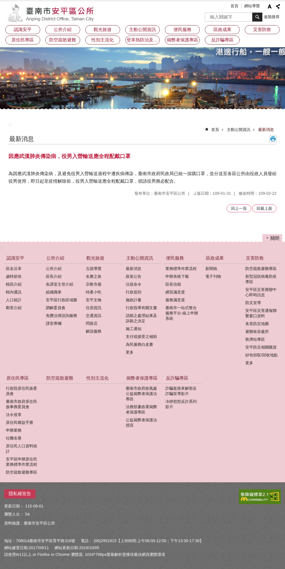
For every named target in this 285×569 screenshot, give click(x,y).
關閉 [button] (274, 238)
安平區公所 (52, 12)
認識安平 (15, 258)
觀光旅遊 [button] (102, 29)
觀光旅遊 (95, 258)
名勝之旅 (93, 276)
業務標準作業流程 (181, 268)
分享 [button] (278, 6)
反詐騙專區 (177, 378)
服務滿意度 (175, 300)
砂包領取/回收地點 (261, 355)
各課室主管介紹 (59, 284)
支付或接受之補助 (141, 336)
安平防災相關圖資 (261, 347)
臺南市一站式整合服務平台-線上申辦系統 (181, 313)
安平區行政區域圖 (61, 300)
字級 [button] (269, 6)
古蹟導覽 (93, 268)
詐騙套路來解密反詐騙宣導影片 (181, 391)
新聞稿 (211, 268)
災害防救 (255, 258)
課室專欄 (53, 323)
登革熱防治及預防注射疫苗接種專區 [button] (143, 39)
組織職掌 (53, 292)
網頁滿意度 (175, 292)
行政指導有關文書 (141, 307)
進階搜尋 (271, 17)
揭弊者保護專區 (142, 378)
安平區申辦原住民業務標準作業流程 (21, 462)
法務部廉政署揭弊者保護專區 (141, 409)
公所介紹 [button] (63, 29)
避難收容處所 (257, 331)
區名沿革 (14, 268)
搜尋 (209, 15)
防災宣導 (253, 302)
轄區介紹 (14, 284)
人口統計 (14, 300)
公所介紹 (55, 258)
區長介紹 (53, 276)
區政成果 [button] (222, 29)
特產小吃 (93, 292)
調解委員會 (55, 307)
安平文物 (93, 300)
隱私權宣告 (20, 493)
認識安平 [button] (23, 29)
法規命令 (133, 284)
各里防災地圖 (257, 323)
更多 (130, 352)
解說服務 (93, 331)
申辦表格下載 (177, 276)
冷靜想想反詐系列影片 (181, 404)
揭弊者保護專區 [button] (182, 39)
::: (10, 125)
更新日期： (14, 506)
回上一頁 (239, 208)
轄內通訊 (14, 292)
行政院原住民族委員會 (21, 391)
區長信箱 (173, 284)
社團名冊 (14, 438)
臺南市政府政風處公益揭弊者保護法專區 (141, 393)
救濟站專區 (255, 339)
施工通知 (133, 328)
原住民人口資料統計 (21, 448)
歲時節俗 (14, 276)
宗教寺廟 (93, 284)
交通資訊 (93, 315)
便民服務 (175, 258)
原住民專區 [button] (22, 39)
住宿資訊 (93, 307)
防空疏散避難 (62, 39)
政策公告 (133, 276)
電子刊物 (213, 276)
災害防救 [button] (262, 29)
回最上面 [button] (264, 208)
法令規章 (14, 414)
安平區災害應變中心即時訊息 (261, 292)
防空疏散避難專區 (261, 268)
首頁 (234, 6)
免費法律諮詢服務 (61, 315)
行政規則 (133, 292)
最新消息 (266, 129)
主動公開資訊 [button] (142, 29)
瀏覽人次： (14, 514)
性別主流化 (102, 39)
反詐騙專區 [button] (222, 39)
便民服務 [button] (182, 29)
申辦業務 (14, 430)
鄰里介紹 (14, 307)
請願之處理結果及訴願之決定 (141, 318)
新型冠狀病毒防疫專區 (261, 279)
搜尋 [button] (257, 17)
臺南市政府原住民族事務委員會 (21, 404)
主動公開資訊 (238, 129)
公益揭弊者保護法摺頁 (141, 422)
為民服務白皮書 (139, 344)
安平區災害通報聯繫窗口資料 (261, 313)
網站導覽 (252, 6)
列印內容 (273, 138)
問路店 (92, 323)
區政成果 (215, 258)
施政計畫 (133, 300)
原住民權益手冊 (19, 422)
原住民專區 (17, 378)
